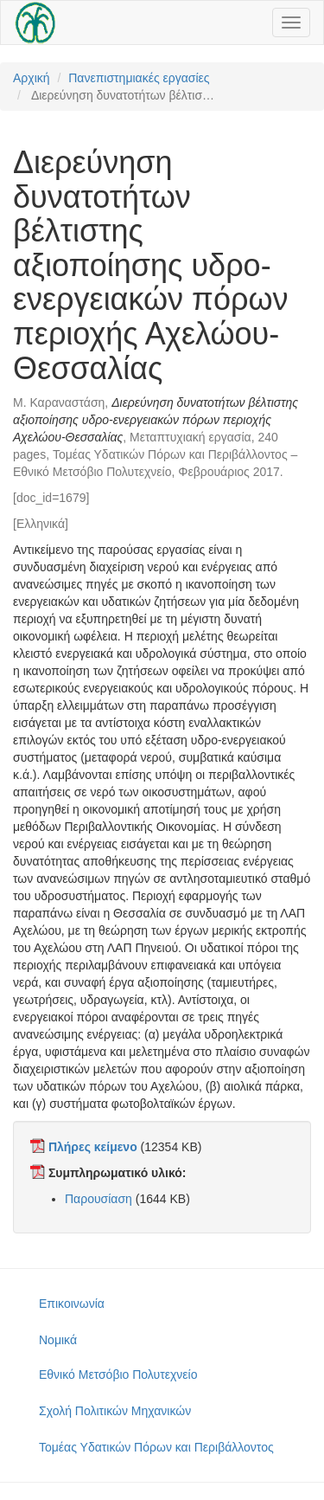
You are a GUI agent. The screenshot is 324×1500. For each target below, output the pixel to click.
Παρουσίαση (98, 1199)
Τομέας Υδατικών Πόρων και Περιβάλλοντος (156, 1447)
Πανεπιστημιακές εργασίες (138, 78)
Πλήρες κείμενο (92, 1147)
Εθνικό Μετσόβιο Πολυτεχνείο (118, 1374)
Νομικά (58, 1340)
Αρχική (31, 78)
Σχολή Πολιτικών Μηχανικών (115, 1411)
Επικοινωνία (72, 1303)
